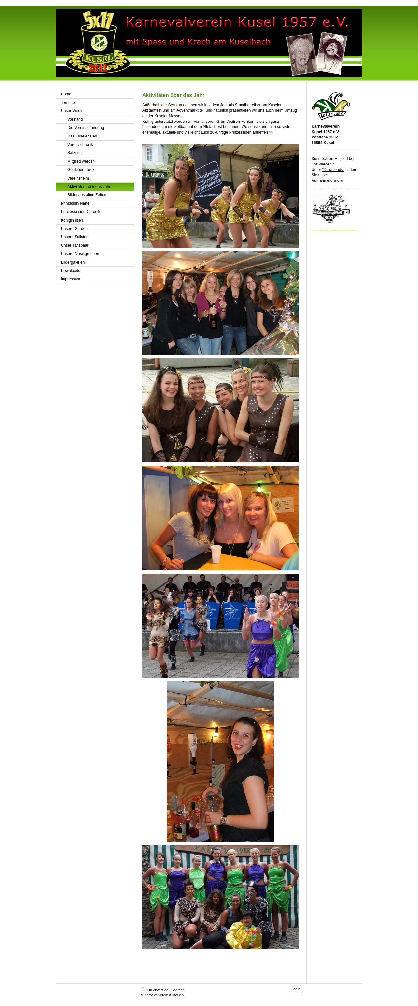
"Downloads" (333, 169)
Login (295, 989)
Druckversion (155, 990)
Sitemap (177, 990)
